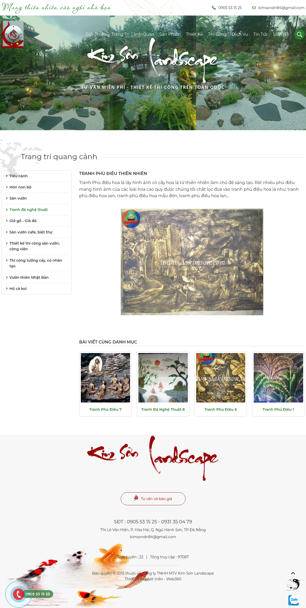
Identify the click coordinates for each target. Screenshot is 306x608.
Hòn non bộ (18, 187)
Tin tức (260, 34)
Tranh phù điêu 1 (278, 409)
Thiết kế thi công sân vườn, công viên (32, 245)
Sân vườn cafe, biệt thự (28, 232)
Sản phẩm (170, 34)
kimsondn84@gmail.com (278, 7)
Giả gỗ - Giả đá (20, 221)
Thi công (217, 34)
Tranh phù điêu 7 (105, 409)
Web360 (173, 579)
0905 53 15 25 (227, 7)
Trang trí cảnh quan (132, 34)
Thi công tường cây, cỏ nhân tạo (33, 263)
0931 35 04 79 (176, 522)
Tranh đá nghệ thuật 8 (163, 409)
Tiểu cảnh (16, 176)
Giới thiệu (96, 34)
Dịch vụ (240, 34)
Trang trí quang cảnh (59, 156)
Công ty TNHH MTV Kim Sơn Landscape (178, 573)
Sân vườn (15, 198)
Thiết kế (194, 34)
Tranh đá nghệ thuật (26, 210)
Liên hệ (281, 34)
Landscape (153, 69)
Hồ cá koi (15, 288)
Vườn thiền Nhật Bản (26, 277)
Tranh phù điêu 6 (220, 409)
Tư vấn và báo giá (153, 498)
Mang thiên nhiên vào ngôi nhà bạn (56, 7)
